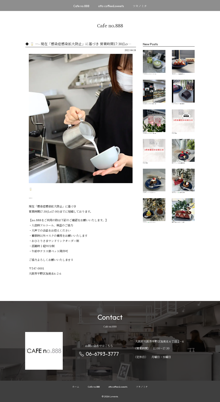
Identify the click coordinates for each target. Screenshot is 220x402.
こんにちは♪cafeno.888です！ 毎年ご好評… (154, 137)
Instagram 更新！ (183, 136)
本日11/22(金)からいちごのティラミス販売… (183, 246)
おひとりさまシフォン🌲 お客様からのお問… (183, 211)
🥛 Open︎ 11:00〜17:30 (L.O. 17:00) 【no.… (154, 65)
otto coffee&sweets (111, 6)
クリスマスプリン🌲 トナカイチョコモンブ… (154, 246)
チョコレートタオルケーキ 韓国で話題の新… (183, 101)
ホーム (75, 386)
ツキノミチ (140, 6)
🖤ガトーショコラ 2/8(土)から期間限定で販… (183, 173)
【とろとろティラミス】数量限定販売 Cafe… (183, 65)
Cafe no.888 (81, 6)
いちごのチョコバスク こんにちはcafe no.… (154, 211)
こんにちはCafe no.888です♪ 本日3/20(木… (154, 101)
